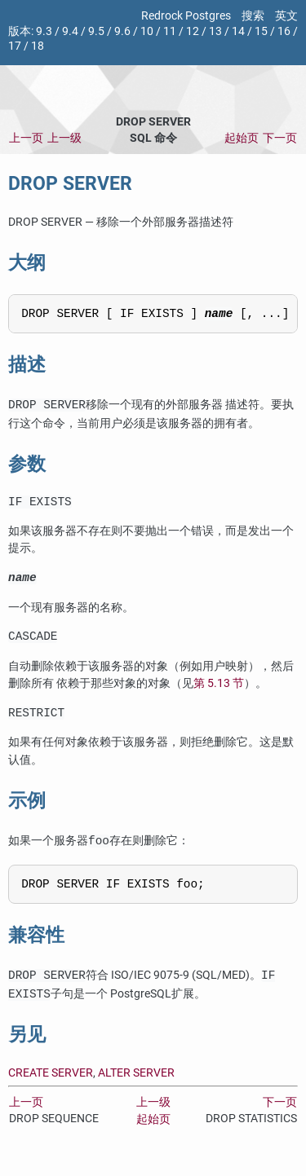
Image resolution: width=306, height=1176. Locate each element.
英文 (286, 16)
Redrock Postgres (186, 16)
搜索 (253, 16)
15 (261, 31)
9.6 (122, 31)
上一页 (26, 138)
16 (283, 31)
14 (238, 31)
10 (146, 31)
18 (37, 46)
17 (14, 46)
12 (192, 31)
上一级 (64, 138)
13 (215, 31)
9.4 (70, 31)
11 (169, 31)
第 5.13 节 (218, 694)
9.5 (96, 31)
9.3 (44, 31)
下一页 (280, 138)
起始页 (241, 138)
